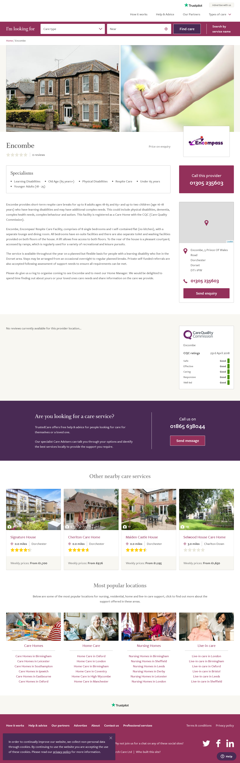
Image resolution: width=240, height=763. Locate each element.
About (95, 725)
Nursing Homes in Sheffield (149, 661)
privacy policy (62, 751)
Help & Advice (165, 14)
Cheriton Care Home (84, 537)
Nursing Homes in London (149, 681)
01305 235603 (206, 182)
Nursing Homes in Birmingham (149, 656)
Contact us (111, 725)
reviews (38, 155)
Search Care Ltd (121, 751)
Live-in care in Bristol (206, 671)
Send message (187, 440)
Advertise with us (221, 5)
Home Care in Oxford (91, 656)
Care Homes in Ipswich (33, 671)
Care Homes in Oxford (33, 681)
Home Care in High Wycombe (91, 676)
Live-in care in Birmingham (206, 661)
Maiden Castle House (142, 537)
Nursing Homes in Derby (149, 671)
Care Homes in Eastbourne (33, 676)
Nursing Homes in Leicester (149, 676)
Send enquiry (206, 293)
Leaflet (230, 242)
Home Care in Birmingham (91, 666)
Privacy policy (225, 725)
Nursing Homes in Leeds (149, 666)
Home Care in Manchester (91, 681)
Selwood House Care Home (204, 537)
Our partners (61, 725)
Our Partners (191, 14)
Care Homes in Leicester (33, 661)
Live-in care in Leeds (206, 676)
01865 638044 (187, 426)
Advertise (80, 725)
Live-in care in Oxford (206, 666)
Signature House (23, 537)
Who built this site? (148, 751)
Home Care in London (91, 661)
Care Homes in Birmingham (33, 656)
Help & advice (37, 725)
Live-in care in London (206, 656)
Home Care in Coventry (91, 671)
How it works (138, 14)
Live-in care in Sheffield (206, 681)
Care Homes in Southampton (34, 666)
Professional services (137, 725)
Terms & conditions (199, 725)
